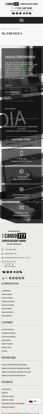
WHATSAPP (28, 66)
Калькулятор (6, 340)
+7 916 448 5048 (23, 8)
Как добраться (7, 316)
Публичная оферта (8, 407)
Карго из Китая (7, 298)
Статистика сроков (8, 337)
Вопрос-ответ (6, 347)
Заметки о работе (8, 396)
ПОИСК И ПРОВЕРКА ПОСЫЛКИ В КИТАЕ (14, 365)
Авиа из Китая (7, 294)
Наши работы (6, 389)
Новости (5, 393)
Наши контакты (7, 312)
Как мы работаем (8, 329)
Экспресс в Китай (8, 305)
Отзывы (4, 351)
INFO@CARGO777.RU (21, 213)
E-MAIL (23, 68)
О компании (6, 291)
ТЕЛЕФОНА (24, 72)
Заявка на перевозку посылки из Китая (16, 368)
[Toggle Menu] (21, 20)
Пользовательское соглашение (13, 403)
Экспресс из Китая (8, 301)
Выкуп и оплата (7, 344)
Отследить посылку (9, 333)
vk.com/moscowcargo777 (21, 195)
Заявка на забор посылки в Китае (14, 375)
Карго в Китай (7, 308)
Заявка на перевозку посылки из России (16, 372)
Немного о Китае (8, 400)
